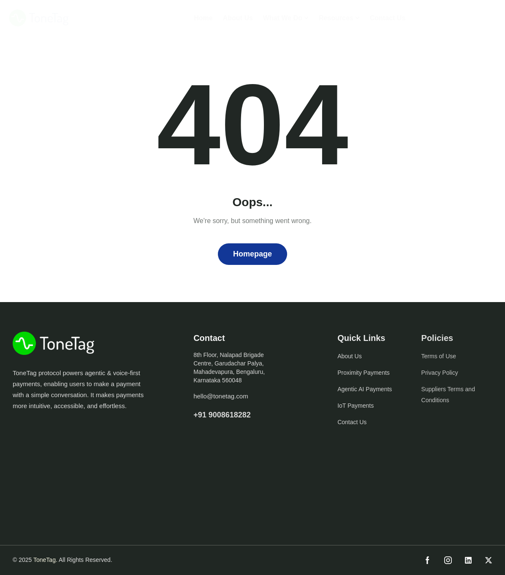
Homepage (252, 254)
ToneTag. (45, 559)
